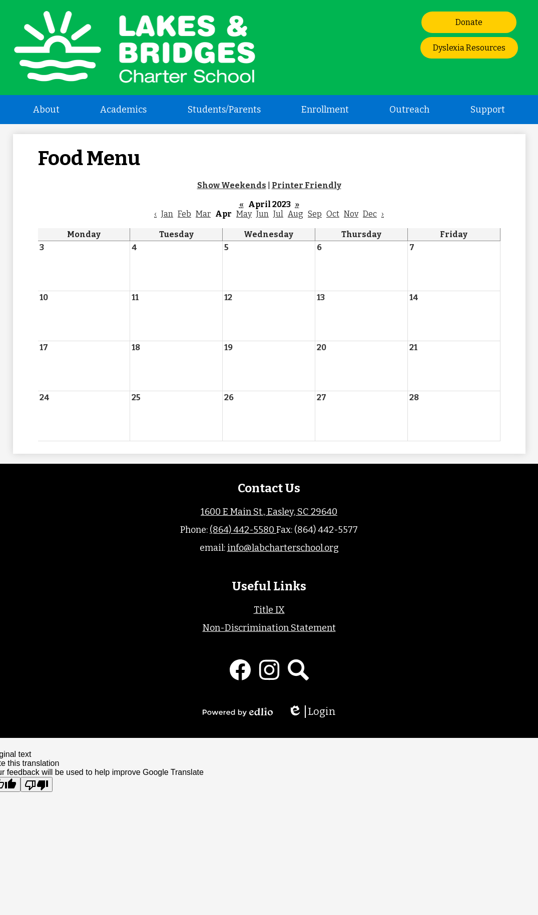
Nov (351, 214)
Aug (295, 214)
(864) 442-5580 (243, 529)
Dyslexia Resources (469, 48)
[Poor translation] (37, 784)
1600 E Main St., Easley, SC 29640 (269, 511)
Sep (315, 214)
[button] (46, 109)
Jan (167, 214)
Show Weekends (231, 185)
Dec (370, 214)
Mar (203, 214)
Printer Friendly (306, 185)
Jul (278, 214)
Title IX (269, 609)
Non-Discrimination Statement (269, 627)
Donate (468, 22)
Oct (332, 214)
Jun (262, 214)
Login (312, 711)
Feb (184, 214)
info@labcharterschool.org (283, 547)
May (244, 214)
